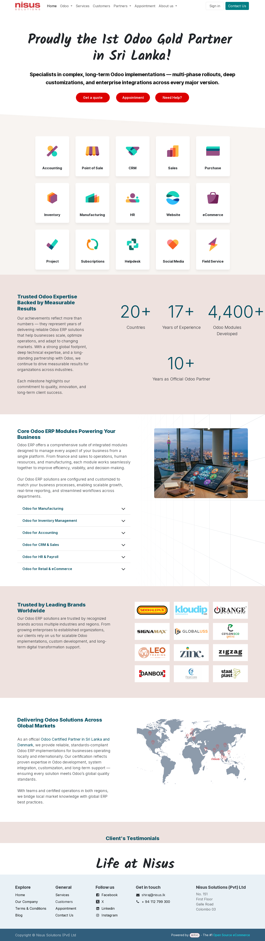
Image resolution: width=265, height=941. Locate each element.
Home (20, 895)
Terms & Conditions (30, 908)
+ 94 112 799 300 (156, 902)
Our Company (26, 902)
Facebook (110, 895)
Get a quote (93, 97)
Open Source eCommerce (231, 935)
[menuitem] (51, 6)
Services (62, 895)
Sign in (214, 6)
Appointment (133, 97)
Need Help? (172, 97)
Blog (18, 915)
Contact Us (237, 6)
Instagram (110, 915)
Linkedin (108, 908)
